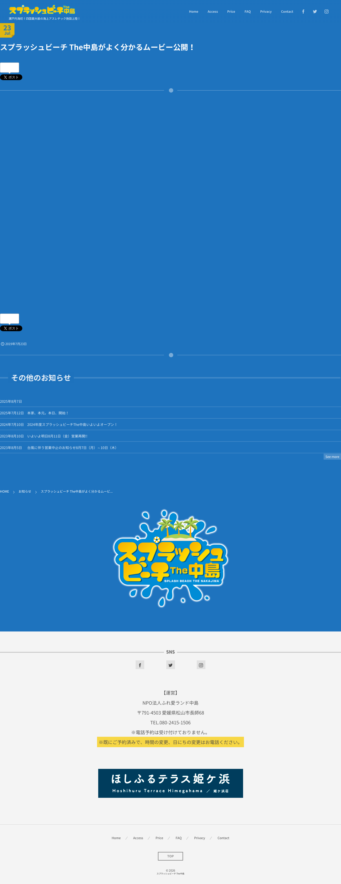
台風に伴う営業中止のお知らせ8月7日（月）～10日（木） (72, 450)
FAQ (248, 11)
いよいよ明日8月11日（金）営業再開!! (57, 438)
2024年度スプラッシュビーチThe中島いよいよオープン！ (72, 427)
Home (193, 11)
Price (231, 11)
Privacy (266, 11)
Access (213, 11)
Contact (287, 11)
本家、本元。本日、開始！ (48, 415)
